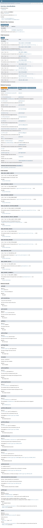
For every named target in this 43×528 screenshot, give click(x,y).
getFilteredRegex (22, 132)
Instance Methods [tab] (12, 87)
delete (20, 93)
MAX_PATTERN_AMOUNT (23, 72)
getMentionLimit (22, 144)
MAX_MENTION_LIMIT (22, 68)
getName (20, 148)
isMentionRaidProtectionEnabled (25, 160)
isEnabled (21, 156)
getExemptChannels (22, 116)
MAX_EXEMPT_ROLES (22, 56)
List (2, 116)
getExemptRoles (22, 120)
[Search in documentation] (36, 3)
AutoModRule (18, 3)
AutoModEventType (4, 112)
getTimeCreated (12, 167)
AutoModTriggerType (5, 152)
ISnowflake (4, 9)
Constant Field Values (6, 180)
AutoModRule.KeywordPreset (10, 128)
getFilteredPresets (23, 128)
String (5, 124)
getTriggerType (22, 152)
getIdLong (6, 167)
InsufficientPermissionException (9, 523)
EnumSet (2, 128)
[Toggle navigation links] (1, 1)
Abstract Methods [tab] (22, 87)
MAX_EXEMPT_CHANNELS (23, 52)
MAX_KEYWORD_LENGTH (23, 64)
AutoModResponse (7, 399)
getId (2, 167)
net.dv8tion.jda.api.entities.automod (7, 3)
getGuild (20, 136)
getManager (21, 140)
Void (14, 93)
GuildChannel (6, 116)
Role (5, 120)
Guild (2, 136)
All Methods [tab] (4, 87)
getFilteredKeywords (23, 124)
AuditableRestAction (9, 93)
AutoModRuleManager (9, 140)
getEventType (21, 112)
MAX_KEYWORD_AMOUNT (23, 60)
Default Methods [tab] (31, 87)
